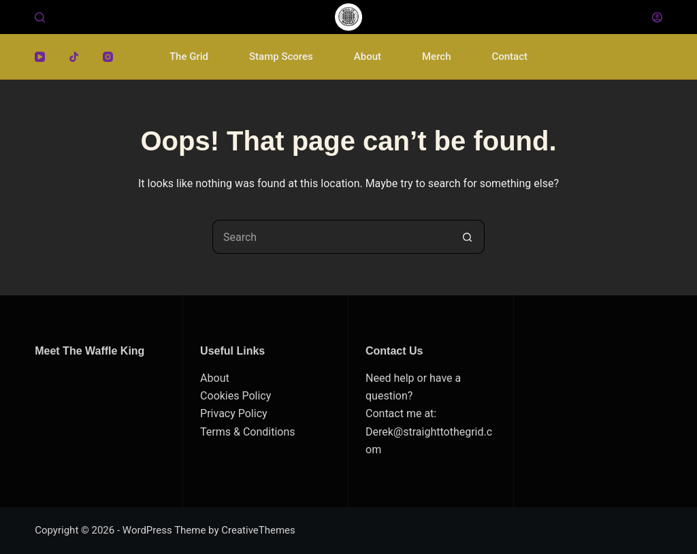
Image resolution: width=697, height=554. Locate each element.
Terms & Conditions (247, 431)
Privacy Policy (234, 413)
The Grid (188, 56)
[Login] (657, 17)
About (367, 56)
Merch (436, 56)
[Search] (40, 17)
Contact (509, 56)
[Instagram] (108, 57)
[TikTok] (74, 57)
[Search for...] (331, 237)
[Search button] (468, 237)
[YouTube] (40, 57)
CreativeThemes (258, 530)
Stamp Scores (281, 56)
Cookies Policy (235, 395)
